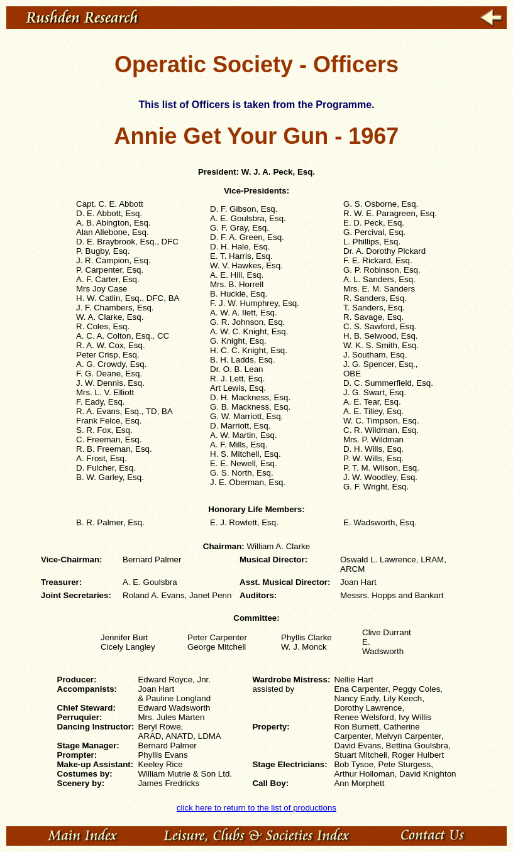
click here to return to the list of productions (256, 807)
